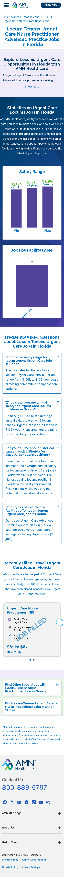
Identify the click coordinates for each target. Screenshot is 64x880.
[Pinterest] (26, 802)
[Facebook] (5, 802)
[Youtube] (41, 802)
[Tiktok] (34, 802)
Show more (32, 86)
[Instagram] (48, 802)
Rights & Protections (34, 859)
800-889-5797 (24, 787)
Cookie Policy (10, 867)
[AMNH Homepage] (20, 5)
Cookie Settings (31, 867)
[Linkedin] (19, 802)
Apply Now (51, 5)
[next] (59, 622)
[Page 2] (34, 660)
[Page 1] (30, 660)
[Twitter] (12, 802)
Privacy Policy (10, 859)
